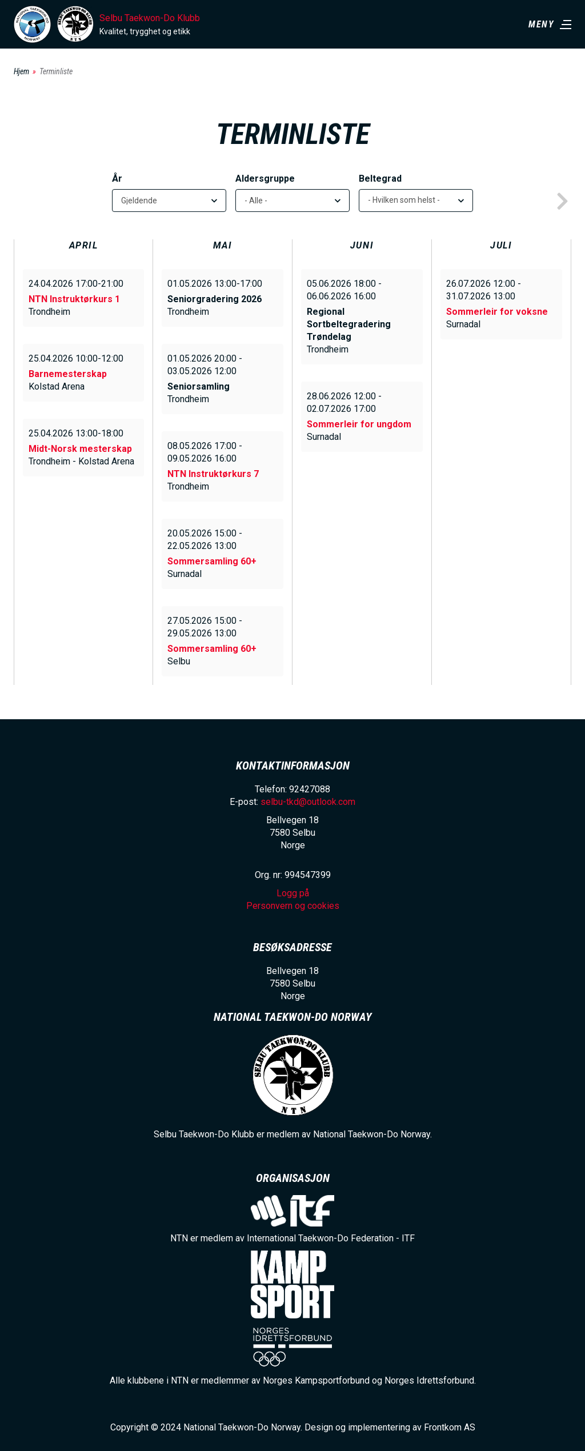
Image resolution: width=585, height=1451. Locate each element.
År (117, 178)
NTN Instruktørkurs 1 (74, 299)
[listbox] (416, 200)
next (562, 202)
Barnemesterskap (68, 373)
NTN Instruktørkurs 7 (213, 473)
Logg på (293, 893)
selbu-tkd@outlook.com (308, 801)
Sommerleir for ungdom (359, 424)
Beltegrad (380, 178)
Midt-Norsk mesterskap (80, 448)
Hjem (21, 71)
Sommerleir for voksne (497, 311)
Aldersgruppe (265, 178)
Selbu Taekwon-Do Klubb (149, 18)
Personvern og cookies (292, 905)
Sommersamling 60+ (212, 561)
